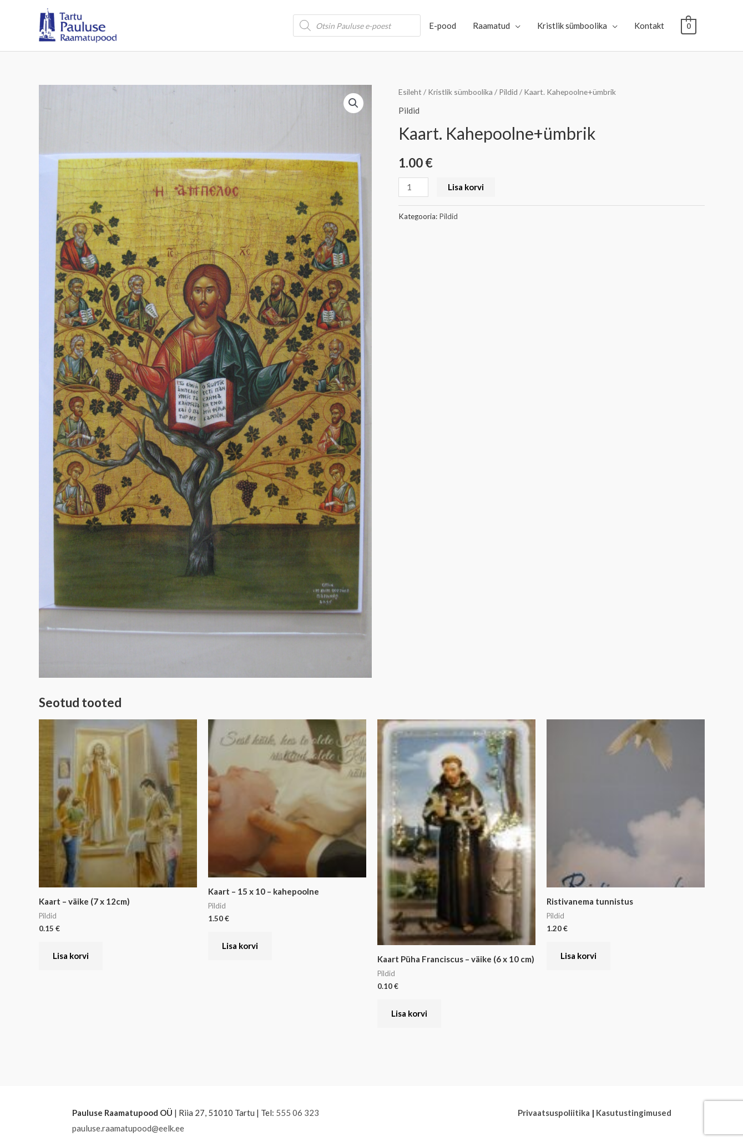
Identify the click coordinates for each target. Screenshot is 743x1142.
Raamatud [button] (491, 26)
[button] (353, 103)
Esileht (410, 92)
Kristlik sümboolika (460, 92)
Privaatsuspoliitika (554, 1113)
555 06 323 (297, 1113)
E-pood (442, 26)
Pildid (508, 92)
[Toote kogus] (413, 187)
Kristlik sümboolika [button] (572, 26)
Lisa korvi (466, 187)
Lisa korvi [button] (71, 956)
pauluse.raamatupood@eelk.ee (128, 1128)
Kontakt (649, 26)
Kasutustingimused (633, 1113)
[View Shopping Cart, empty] (688, 26)
